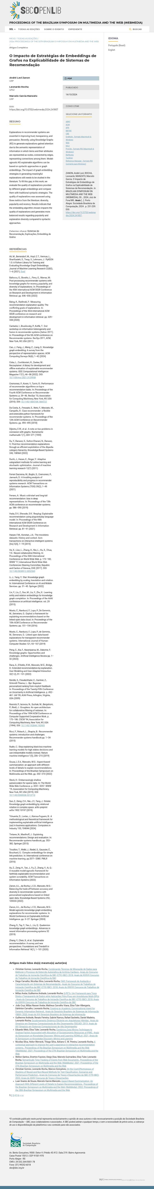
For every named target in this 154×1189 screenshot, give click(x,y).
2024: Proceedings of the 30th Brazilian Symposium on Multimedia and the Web (54, 41)
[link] (23, 271)
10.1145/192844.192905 (33, 725)
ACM (68, 125)
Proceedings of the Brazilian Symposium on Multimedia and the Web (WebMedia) (75, 22)
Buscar (137, 29)
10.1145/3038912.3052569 (22, 571)
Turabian (69, 158)
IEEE (67, 143)
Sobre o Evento (54, 29)
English (111, 50)
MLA (68, 146)
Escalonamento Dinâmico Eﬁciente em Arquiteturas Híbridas (60, 1020)
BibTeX (69, 131)
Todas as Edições (29, 29)
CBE (67, 134)
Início (12, 38)
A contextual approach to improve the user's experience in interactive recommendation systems (55, 1045)
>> (22, 1095)
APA (67, 128)
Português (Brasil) (116, 45)
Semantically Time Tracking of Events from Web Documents (50, 1060)
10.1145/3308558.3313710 (22, 795)
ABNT (68, 122)
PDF (69, 78)
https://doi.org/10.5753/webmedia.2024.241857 (33, 109)
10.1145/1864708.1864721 (34, 402)
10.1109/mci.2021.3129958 (22, 377)
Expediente (75, 29)
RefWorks (70, 155)
